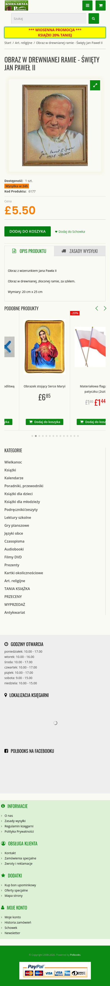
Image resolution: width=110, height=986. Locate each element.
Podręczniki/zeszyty (21, 509)
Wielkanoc (13, 462)
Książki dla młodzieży (22, 501)
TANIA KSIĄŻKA (17, 588)
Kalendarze (13, 478)
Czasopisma (14, 541)
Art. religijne (23, 43)
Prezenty (11, 565)
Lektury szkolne (17, 517)
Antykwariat (14, 612)
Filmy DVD (13, 557)
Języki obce (13, 533)
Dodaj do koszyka (27, 231)
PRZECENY (13, 596)
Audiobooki (14, 549)
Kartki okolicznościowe (23, 572)
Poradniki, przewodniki (23, 485)
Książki (10, 470)
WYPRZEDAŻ (14, 604)
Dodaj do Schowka (72, 231)
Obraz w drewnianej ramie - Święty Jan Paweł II (69, 43)
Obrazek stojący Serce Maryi (56, 386)
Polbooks (75, 954)
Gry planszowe (16, 525)
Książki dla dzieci (18, 493)
